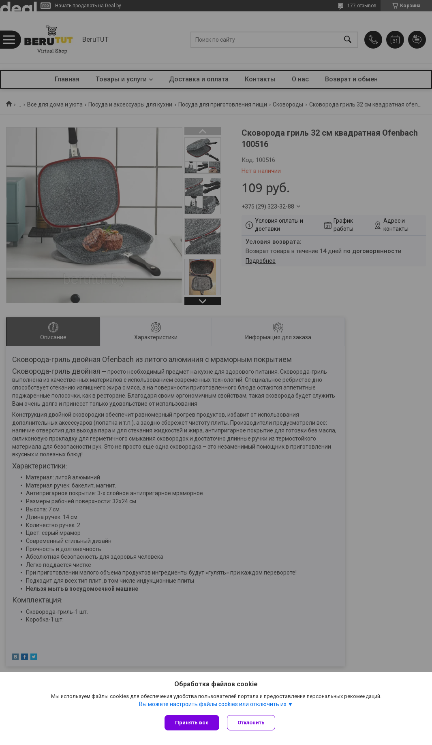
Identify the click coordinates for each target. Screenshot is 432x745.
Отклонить (251, 722)
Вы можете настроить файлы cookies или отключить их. (213, 704)
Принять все (192, 722)
